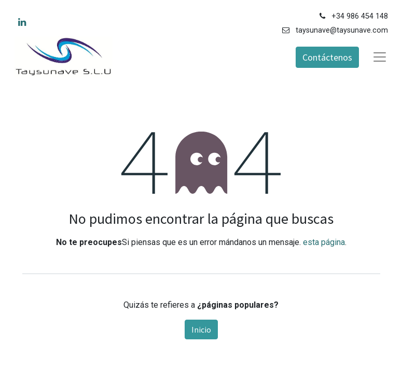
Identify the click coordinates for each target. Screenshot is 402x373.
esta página (324, 242)
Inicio (201, 329)
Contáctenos (327, 57)
